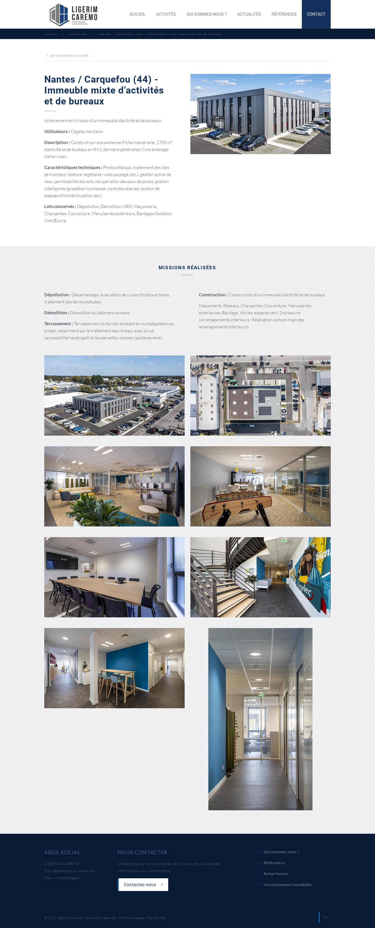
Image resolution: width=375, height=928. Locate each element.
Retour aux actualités (67, 55)
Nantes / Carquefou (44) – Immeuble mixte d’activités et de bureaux (160, 34)
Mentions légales (131, 918)
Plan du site (156, 918)
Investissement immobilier (288, 884)
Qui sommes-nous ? (281, 851)
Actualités (77, 34)
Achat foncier (276, 873)
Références (274, 862)
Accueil (51, 34)
